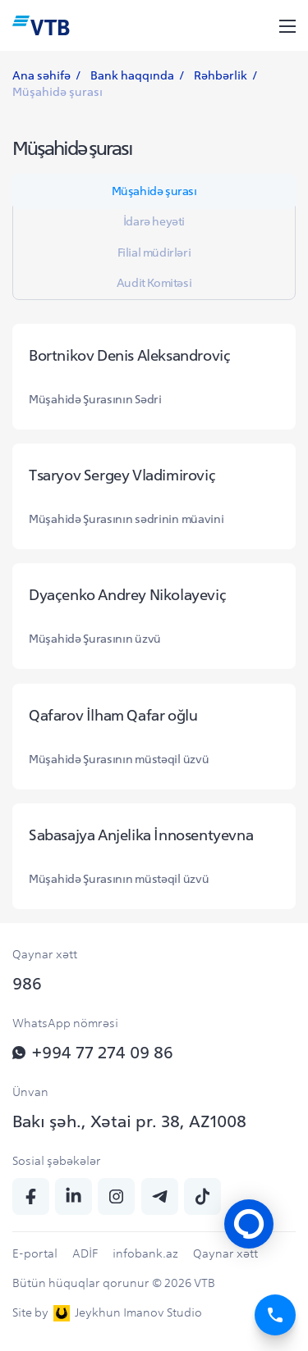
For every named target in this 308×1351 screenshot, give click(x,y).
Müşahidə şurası (154, 191)
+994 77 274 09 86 (92, 1052)
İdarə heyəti (154, 221)
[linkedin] (73, 1196)
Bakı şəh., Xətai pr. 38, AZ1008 (129, 1121)
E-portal (34, 1253)
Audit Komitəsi (154, 282)
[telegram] (159, 1196)
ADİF (85, 1253)
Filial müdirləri (154, 252)
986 (27, 983)
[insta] (116, 1196)
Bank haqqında (132, 75)
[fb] (30, 1196)
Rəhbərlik (220, 75)
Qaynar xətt (225, 1253)
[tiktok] (202, 1196)
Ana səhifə (41, 75)
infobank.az (145, 1253)
